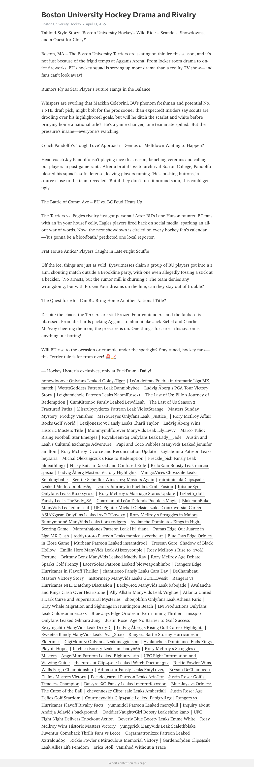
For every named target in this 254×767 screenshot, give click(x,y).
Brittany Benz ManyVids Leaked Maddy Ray (103, 557)
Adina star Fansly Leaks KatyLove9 (131, 669)
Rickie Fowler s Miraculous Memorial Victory (114, 740)
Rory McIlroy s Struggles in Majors (163, 515)
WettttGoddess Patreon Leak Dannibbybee (99, 388)
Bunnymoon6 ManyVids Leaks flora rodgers (83, 521)
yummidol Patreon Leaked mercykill (143, 705)
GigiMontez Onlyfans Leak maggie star (101, 641)
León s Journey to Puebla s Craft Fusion (134, 486)
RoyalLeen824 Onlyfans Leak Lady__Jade (142, 437)
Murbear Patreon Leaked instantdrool (110, 543)
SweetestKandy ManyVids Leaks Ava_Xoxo (82, 634)
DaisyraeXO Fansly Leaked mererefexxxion (125, 683)
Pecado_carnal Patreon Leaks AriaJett (127, 677)
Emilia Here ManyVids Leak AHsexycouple (101, 550)
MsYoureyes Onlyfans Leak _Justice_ (132, 416)
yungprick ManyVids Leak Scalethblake (158, 726)
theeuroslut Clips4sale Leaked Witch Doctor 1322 (121, 662)
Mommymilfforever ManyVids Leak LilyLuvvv (132, 430)
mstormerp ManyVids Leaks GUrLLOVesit (128, 578)
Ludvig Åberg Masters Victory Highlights (97, 472)
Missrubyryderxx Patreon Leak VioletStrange (120, 409)
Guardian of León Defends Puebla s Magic (136, 500)
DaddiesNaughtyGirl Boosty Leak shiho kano (146, 712)
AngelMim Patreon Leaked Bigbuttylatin (100, 655)
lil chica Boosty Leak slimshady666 (106, 648)
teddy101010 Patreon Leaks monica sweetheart (118, 536)
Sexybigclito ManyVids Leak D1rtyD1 (76, 627)
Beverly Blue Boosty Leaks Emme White (156, 719)
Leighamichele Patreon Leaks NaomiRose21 (99, 395)
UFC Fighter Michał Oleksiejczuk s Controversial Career (148, 507)
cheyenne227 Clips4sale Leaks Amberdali (126, 691)
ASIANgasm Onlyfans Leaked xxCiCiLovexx (83, 515)
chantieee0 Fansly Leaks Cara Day (135, 571)
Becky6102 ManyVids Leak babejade (151, 585)
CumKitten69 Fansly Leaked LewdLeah (107, 402)
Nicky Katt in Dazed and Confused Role (108, 465)
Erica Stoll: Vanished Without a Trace (130, 747)
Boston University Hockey (61, 24)
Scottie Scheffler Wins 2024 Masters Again (113, 479)
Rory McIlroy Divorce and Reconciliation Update (108, 451)
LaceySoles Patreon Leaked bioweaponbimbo (126, 564)
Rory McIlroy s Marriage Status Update (137, 493)
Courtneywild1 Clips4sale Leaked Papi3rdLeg (128, 698)
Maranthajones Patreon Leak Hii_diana (111, 529)
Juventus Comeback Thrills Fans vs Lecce (81, 733)
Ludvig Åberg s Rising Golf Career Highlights (160, 627)
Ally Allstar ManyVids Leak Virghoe (144, 592)
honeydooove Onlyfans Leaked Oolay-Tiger (83, 381)
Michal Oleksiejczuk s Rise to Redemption (102, 458)
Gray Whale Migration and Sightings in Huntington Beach (97, 606)
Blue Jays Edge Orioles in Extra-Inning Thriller (137, 613)
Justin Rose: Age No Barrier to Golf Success (147, 620)
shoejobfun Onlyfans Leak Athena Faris (163, 599)
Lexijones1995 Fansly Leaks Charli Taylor (119, 423)
